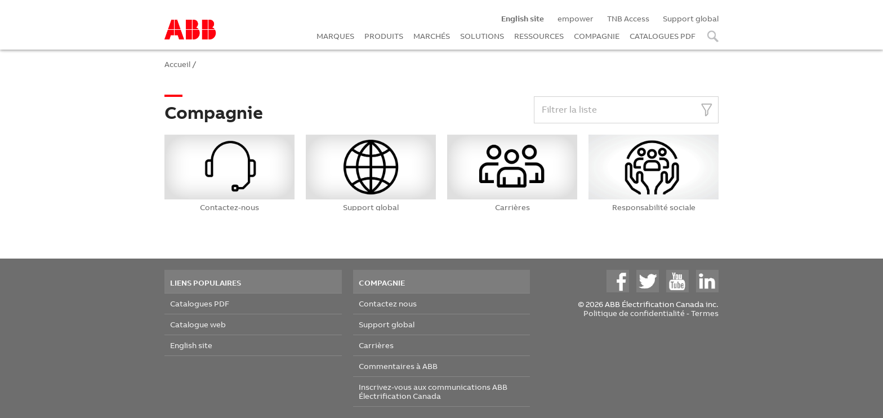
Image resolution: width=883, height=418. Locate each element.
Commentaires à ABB (398, 366)
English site (191, 345)
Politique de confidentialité (634, 313)
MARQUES (335, 35)
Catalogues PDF (199, 303)
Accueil (177, 64)
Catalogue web (198, 324)
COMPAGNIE (596, 35)
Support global (691, 18)
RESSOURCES (539, 35)
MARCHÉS (431, 35)
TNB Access (628, 18)
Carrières (376, 345)
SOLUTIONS (482, 35)
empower (576, 18)
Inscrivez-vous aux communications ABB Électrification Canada (433, 391)
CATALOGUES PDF (662, 35)
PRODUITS (383, 35)
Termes (705, 313)
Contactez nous (388, 303)
